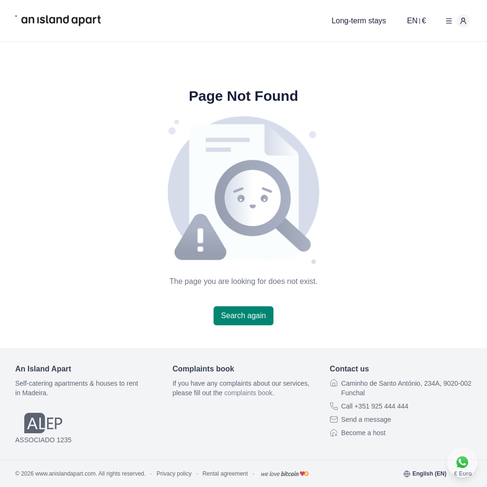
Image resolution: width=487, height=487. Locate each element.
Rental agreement (225, 473)
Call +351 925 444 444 (374, 406)
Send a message (366, 419)
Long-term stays (358, 21)
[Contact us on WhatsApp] (462, 462)
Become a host (363, 433)
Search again (243, 316)
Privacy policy (173, 473)
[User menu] (455, 20)
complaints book (248, 393)
